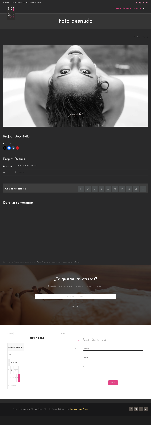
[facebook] (131, 413)
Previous (137, 37)
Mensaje (86, 369)
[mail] (146, 413)
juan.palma (19, 172)
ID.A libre (73, 413)
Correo (86, 359)
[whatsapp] (141, 413)
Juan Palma (83, 413)
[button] (144, 8)
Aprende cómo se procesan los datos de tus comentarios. (58, 262)
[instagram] (136, 413)
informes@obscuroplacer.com (32, 2)
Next (144, 37)
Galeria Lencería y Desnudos (26, 166)
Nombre (86, 350)
